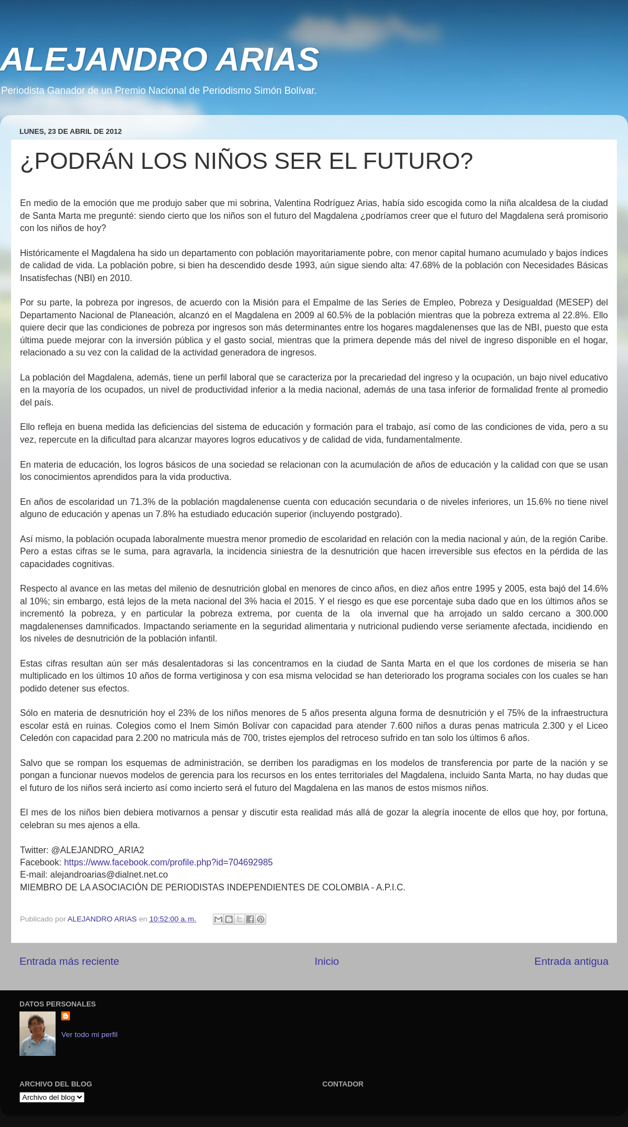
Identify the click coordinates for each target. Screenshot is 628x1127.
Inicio (327, 961)
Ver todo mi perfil (89, 1034)
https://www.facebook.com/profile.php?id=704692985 (168, 862)
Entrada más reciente (69, 961)
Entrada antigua (572, 961)
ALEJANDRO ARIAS (159, 59)
